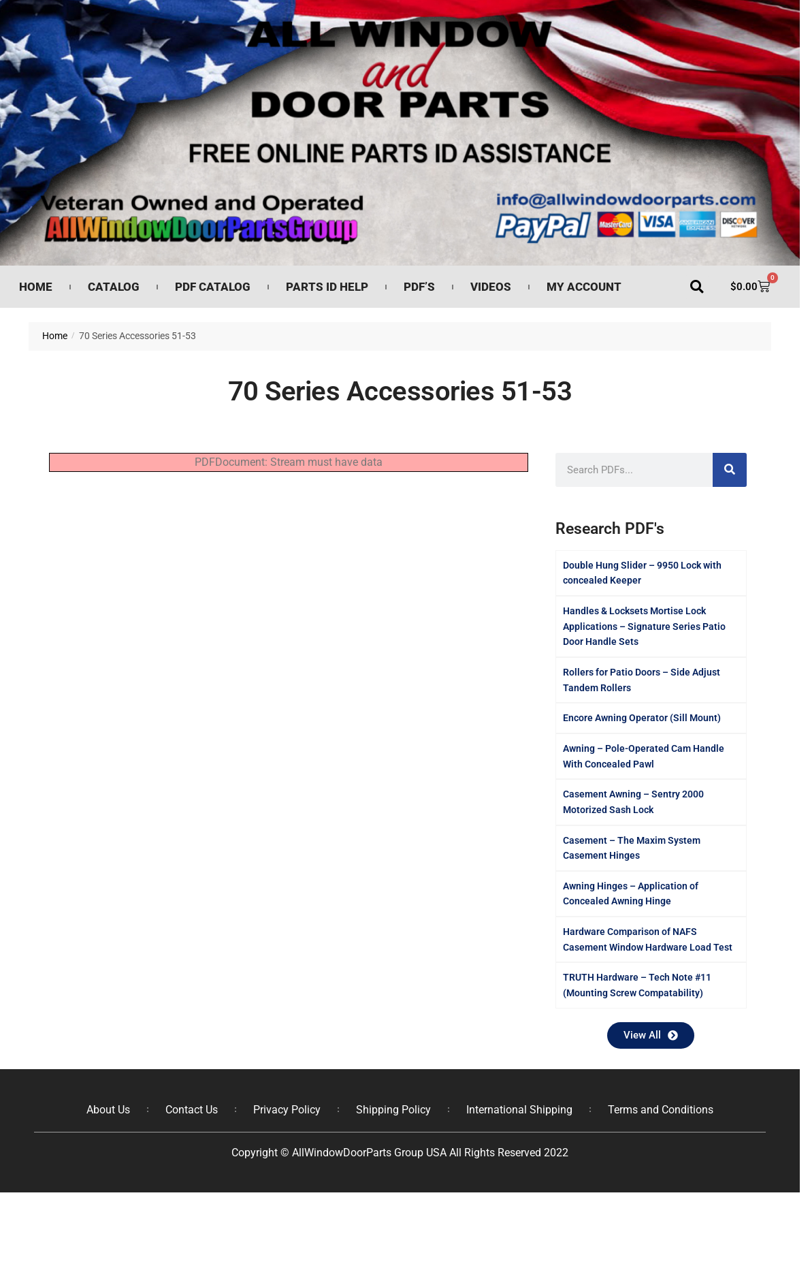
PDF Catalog (212, 287)
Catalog (114, 287)
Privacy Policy (287, 1109)
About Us (108, 1109)
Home (35, 287)
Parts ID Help (327, 287)
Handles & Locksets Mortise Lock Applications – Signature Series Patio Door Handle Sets (644, 626)
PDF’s (419, 287)
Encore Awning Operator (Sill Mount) (642, 717)
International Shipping (519, 1109)
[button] (697, 287)
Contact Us (191, 1109)
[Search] (730, 470)
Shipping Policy (393, 1109)
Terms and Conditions (660, 1109)
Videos (490, 287)
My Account (584, 287)
